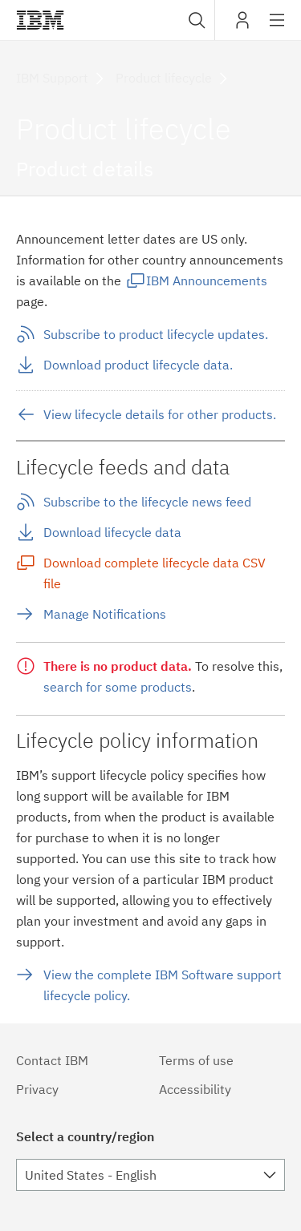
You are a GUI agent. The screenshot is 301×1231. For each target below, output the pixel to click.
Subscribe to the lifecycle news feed (147, 502)
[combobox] (195, 20)
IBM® (40, 20)
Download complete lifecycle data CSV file (154, 573)
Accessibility (195, 1089)
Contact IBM (52, 1060)
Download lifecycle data (112, 532)
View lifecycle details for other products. (159, 414)
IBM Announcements (206, 280)
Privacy (37, 1089)
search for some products (117, 687)
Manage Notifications (104, 614)
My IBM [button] (242, 26)
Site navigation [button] (277, 28)
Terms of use (196, 1060)
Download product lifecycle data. (138, 365)
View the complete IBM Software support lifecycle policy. (162, 985)
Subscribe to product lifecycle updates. (155, 334)
